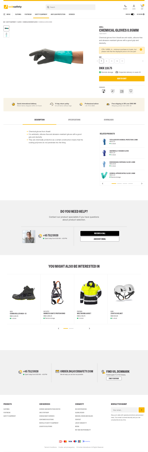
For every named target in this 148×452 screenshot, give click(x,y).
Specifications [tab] (74, 120)
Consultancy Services (46, 416)
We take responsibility (83, 430)
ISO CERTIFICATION (81, 409)
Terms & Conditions (50, 447)
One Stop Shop (44, 413)
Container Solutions (46, 420)
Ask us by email (100, 239)
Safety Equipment (41, 14)
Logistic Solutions (45, 426)
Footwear (28, 14)
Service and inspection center (49, 409)
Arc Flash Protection (58, 14)
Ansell (101, 27)
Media (77, 426)
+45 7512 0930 (51, 235)
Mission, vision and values (84, 416)
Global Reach (79, 413)
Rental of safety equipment (49, 423)
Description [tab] (45, 120)
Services (72, 14)
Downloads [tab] (103, 120)
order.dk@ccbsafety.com (77, 371)
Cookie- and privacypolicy (67, 447)
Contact (78, 420)
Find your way (115, 379)
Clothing (18, 14)
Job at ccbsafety (81, 423)
